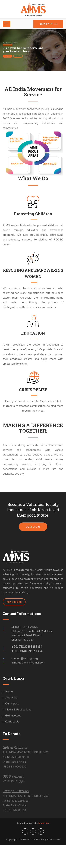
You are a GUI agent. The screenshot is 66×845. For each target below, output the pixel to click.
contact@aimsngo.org (24, 658)
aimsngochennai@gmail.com (28, 662)
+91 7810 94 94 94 (26, 646)
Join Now (33, 526)
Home (9, 692)
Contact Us (48, 24)
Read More (14, 601)
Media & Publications (18, 710)
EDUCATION (33, 333)
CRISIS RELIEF (33, 389)
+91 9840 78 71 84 (26, 651)
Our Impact (12, 704)
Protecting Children (33, 213)
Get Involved (13, 716)
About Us (11, 698)
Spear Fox (43, 823)
